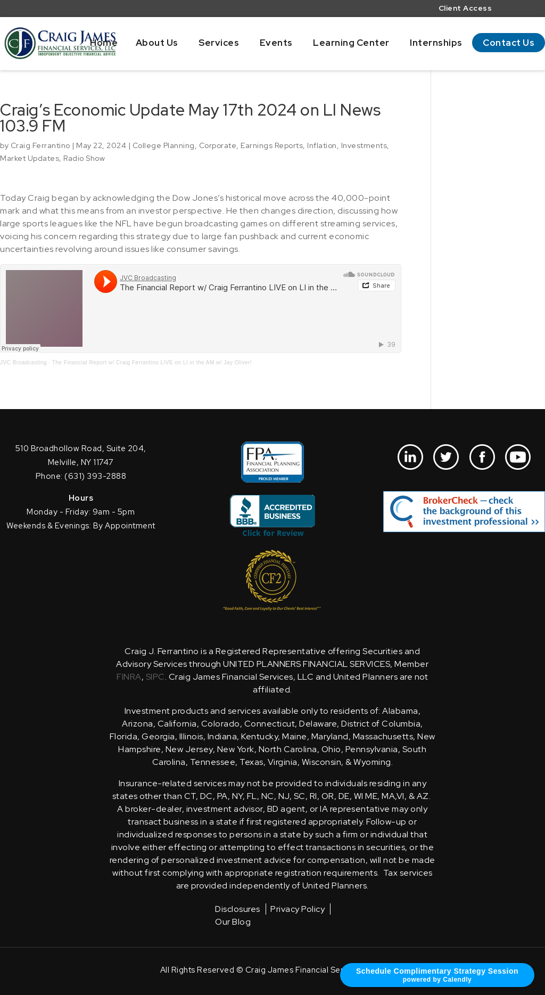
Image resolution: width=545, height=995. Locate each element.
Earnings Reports (272, 145)
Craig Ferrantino (40, 145)
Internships (436, 42)
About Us (157, 42)
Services (219, 42)
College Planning (164, 145)
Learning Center (351, 42)
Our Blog (233, 921)
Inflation (322, 145)
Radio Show (84, 158)
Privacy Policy (297, 909)
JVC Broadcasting (23, 362)
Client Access (465, 9)
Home (104, 42)
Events (276, 42)
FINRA (129, 676)
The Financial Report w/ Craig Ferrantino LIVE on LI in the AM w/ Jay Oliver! (152, 362)
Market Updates (29, 158)
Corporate (218, 145)
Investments (364, 145)
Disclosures (237, 909)
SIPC (155, 676)
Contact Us (508, 42)
